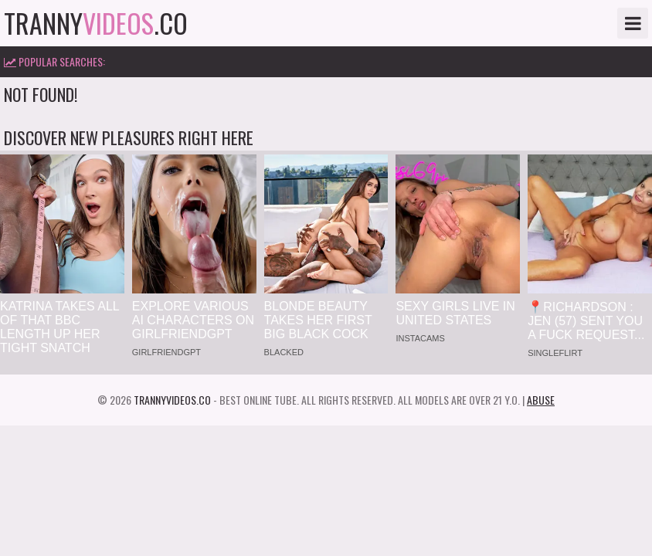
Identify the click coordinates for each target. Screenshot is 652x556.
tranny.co (96, 23)
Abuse (541, 400)
